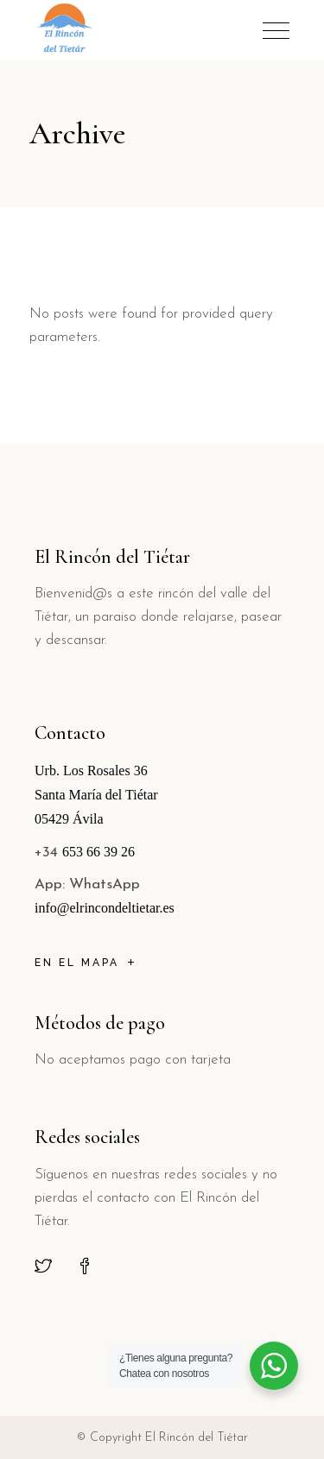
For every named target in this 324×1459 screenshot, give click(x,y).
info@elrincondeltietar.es (105, 907)
